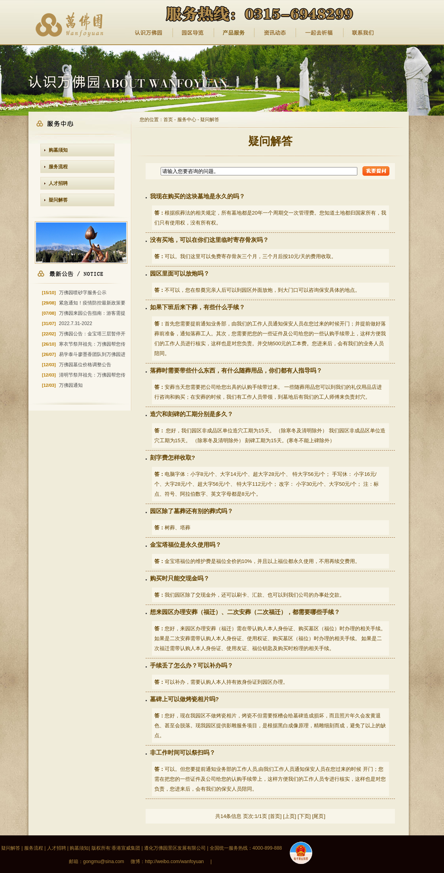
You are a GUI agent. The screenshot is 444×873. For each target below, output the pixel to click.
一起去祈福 (363, 33)
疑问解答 (58, 200)
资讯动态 (275, 33)
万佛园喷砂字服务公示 (82, 292)
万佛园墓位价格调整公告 (85, 364)
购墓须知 (58, 150)
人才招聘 (58, 183)
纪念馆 (319, 33)
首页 (168, 119)
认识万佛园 (149, 33)
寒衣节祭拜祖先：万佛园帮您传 (92, 344)
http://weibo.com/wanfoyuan (174, 861)
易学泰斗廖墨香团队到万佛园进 (92, 354)
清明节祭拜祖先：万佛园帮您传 (92, 375)
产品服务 (234, 33)
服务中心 (186, 119)
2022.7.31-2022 (75, 323)
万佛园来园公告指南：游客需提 (92, 313)
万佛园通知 (71, 385)
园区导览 (193, 33)
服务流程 (58, 166)
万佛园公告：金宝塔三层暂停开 (92, 334)
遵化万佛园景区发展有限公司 (175, 848)
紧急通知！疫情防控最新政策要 (92, 303)
